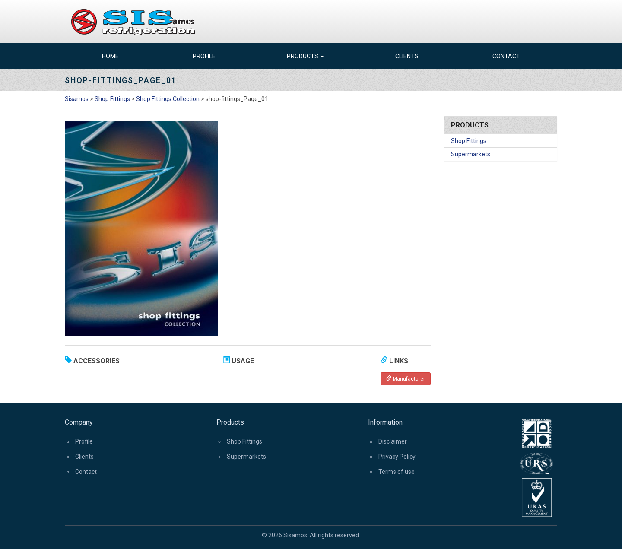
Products (305, 56)
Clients (407, 56)
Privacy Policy (397, 456)
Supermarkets (470, 154)
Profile (204, 56)
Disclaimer (392, 441)
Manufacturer (405, 378)
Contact (506, 56)
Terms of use (396, 471)
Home (110, 56)
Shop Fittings (468, 140)
